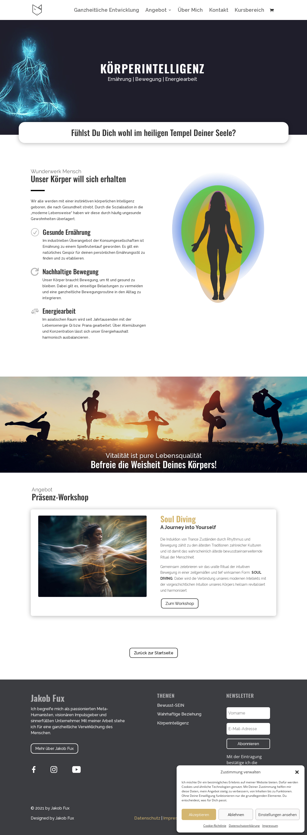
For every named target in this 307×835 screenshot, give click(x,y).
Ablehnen (236, 814)
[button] (297, 772)
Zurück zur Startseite (153, 652)
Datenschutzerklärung (244, 826)
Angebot (156, 10)
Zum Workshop (179, 603)
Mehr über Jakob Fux (54, 748)
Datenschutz (147, 818)
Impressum (270, 826)
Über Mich (190, 10)
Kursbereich (249, 10)
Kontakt (218, 10)
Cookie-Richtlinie (214, 826)
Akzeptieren (199, 814)
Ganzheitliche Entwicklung (106, 10)
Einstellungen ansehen (277, 814)
